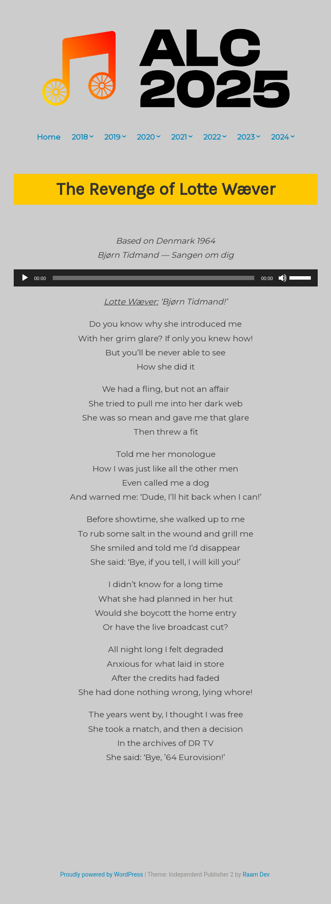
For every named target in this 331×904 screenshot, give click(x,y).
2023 (246, 137)
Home (48, 137)
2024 (280, 137)
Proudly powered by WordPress (101, 874)
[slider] (153, 278)
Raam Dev (256, 874)
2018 (80, 137)
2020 (146, 137)
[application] (166, 277)
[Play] (25, 278)
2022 (212, 137)
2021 (179, 137)
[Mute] (282, 278)
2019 (112, 137)
